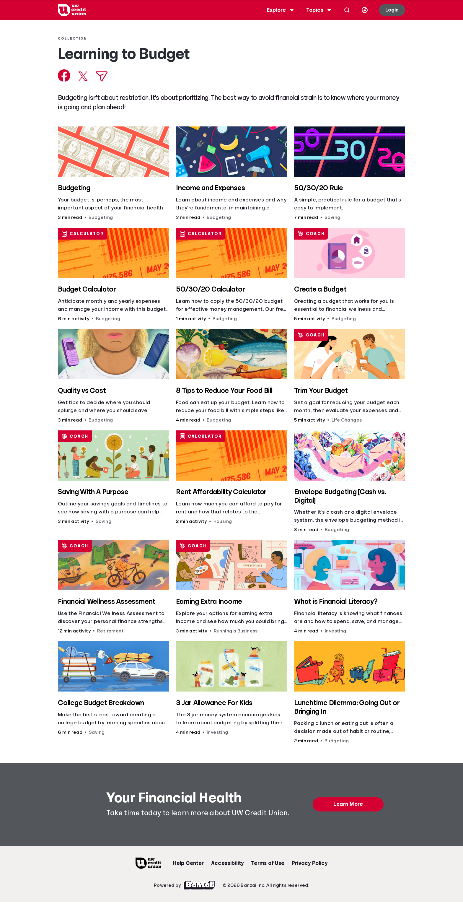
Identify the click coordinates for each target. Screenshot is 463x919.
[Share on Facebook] (64, 75)
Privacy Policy (310, 863)
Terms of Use (268, 863)
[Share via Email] (101, 76)
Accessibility (227, 863)
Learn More (348, 804)
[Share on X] (83, 76)
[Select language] (364, 10)
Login (392, 9)
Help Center (188, 863)
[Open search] (346, 10)
